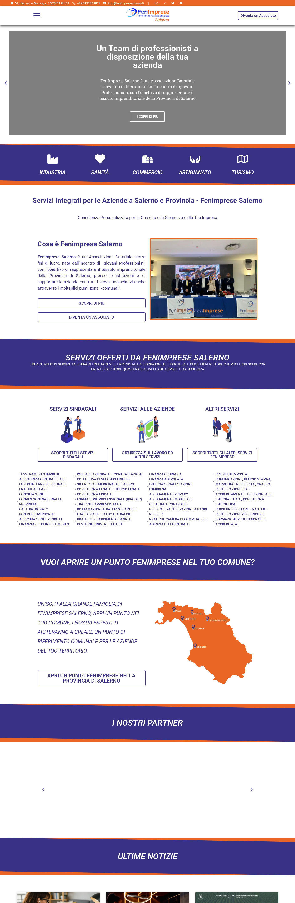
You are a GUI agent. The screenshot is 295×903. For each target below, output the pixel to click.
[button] (5, 83)
